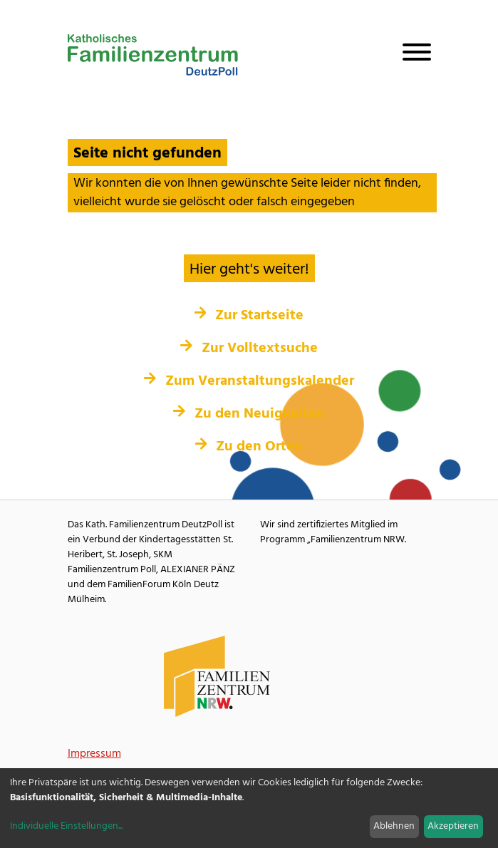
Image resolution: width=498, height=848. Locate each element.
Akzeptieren (453, 826)
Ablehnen (394, 826)
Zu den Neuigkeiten (249, 414)
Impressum (94, 753)
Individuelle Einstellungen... (66, 826)
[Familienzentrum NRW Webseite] (217, 676)
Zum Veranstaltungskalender (249, 381)
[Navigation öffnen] (411, 55)
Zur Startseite (249, 315)
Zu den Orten (249, 446)
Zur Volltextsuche (249, 348)
